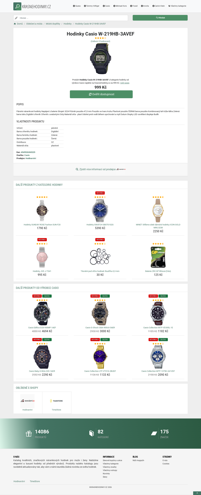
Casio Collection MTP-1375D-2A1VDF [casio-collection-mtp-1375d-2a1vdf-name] (158, 371)
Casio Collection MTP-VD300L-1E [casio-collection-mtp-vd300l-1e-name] (158, 327)
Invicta (145, 6)
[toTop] (197, 493)
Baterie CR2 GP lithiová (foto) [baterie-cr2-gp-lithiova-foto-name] (158, 271)
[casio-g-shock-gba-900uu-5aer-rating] (100, 300)
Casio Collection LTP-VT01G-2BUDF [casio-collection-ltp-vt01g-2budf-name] (100, 371)
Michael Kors (120, 6)
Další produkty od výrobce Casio (37, 287)
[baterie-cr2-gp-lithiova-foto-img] (158, 257)
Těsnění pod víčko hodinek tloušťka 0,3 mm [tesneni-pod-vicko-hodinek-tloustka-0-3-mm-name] (100, 271)
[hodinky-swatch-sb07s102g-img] (100, 210)
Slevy (105, 477)
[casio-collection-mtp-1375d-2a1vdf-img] (158, 357)
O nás (165, 460)
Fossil (134, 6)
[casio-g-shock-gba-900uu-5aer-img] (100, 313)
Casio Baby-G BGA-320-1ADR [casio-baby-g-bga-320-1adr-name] (42, 371)
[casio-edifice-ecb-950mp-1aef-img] (42, 313)
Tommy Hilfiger (91, 6)
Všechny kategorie (177, 6)
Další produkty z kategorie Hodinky (39, 184)
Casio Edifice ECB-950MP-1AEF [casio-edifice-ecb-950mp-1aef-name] (42, 327)
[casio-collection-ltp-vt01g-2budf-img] (100, 357)
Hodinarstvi (31, 158)
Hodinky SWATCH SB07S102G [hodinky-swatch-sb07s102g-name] (100, 224)
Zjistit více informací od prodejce (100, 169)
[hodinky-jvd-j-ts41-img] (42, 257)
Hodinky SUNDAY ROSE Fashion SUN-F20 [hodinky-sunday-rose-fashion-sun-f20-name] (42, 224)
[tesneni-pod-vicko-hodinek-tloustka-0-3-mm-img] (100, 257)
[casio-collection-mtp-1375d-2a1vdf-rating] (158, 343)
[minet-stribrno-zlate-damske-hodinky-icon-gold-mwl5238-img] (158, 210)
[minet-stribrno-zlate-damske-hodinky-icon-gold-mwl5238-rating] (158, 197)
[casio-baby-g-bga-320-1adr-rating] (42, 343)
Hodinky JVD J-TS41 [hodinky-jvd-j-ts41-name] (42, 271)
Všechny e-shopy (110, 470)
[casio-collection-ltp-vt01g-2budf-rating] (100, 343)
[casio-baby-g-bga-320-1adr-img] (42, 357)
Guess (77, 6)
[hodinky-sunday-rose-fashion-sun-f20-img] (42, 210)
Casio (106, 6)
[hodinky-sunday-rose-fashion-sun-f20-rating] (42, 197)
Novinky (106, 474)
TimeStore (35, 481)
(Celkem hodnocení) (100, 41)
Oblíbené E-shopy (27, 387)
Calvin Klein (158, 6)
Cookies (166, 464)
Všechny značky (110, 467)
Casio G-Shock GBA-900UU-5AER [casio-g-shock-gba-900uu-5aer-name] (100, 327)
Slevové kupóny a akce (112, 460)
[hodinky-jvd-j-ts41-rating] (42, 243)
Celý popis (124, 83)
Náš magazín (138, 460)
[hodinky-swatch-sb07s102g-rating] (100, 197)
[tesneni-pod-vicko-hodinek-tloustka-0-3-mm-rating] (100, 243)
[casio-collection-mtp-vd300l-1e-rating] (158, 300)
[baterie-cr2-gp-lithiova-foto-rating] (158, 243)
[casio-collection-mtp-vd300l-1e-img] (158, 313)
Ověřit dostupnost (101, 94)
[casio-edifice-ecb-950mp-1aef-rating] (42, 300)
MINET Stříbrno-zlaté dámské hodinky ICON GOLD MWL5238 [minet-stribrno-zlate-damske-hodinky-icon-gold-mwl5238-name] (158, 226)
